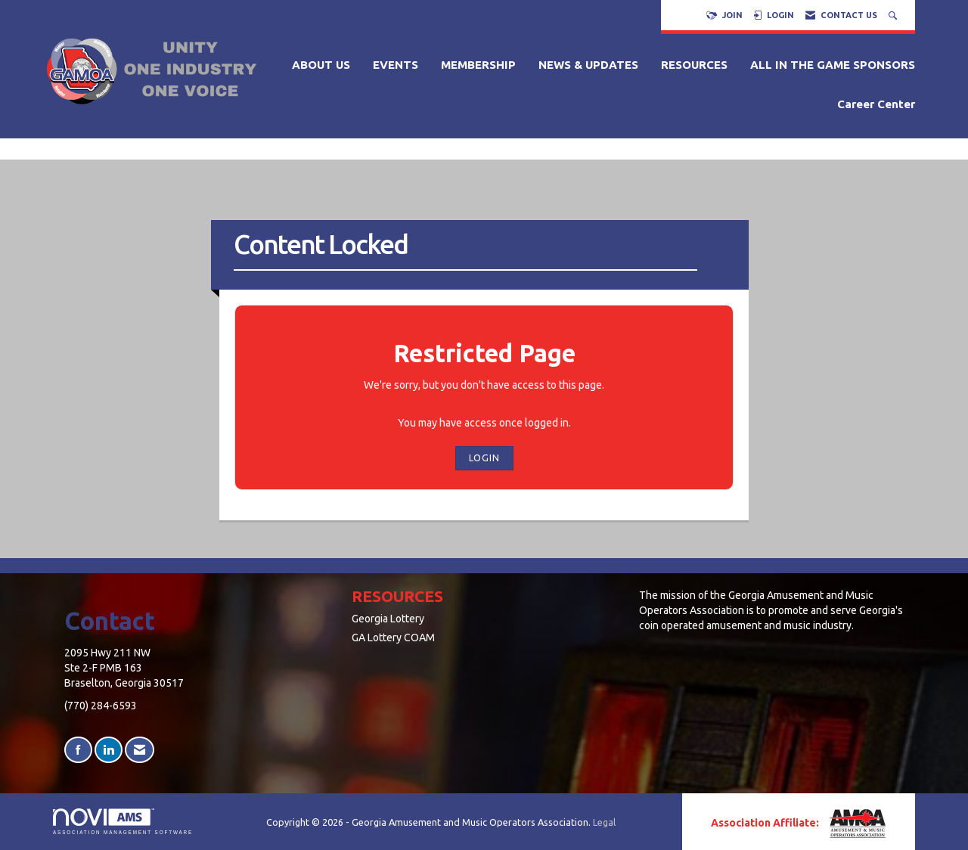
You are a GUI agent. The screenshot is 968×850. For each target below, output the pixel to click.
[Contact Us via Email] (139, 750)
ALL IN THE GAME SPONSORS (832, 64)
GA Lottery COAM (393, 637)
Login (484, 457)
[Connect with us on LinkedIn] (109, 750)
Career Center (876, 104)
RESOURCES (694, 64)
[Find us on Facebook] (78, 750)
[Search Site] (894, 15)
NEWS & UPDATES (588, 64)
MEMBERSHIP (478, 64)
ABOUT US (321, 64)
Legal (604, 822)
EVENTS (395, 64)
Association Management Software (123, 821)
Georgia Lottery (388, 619)
